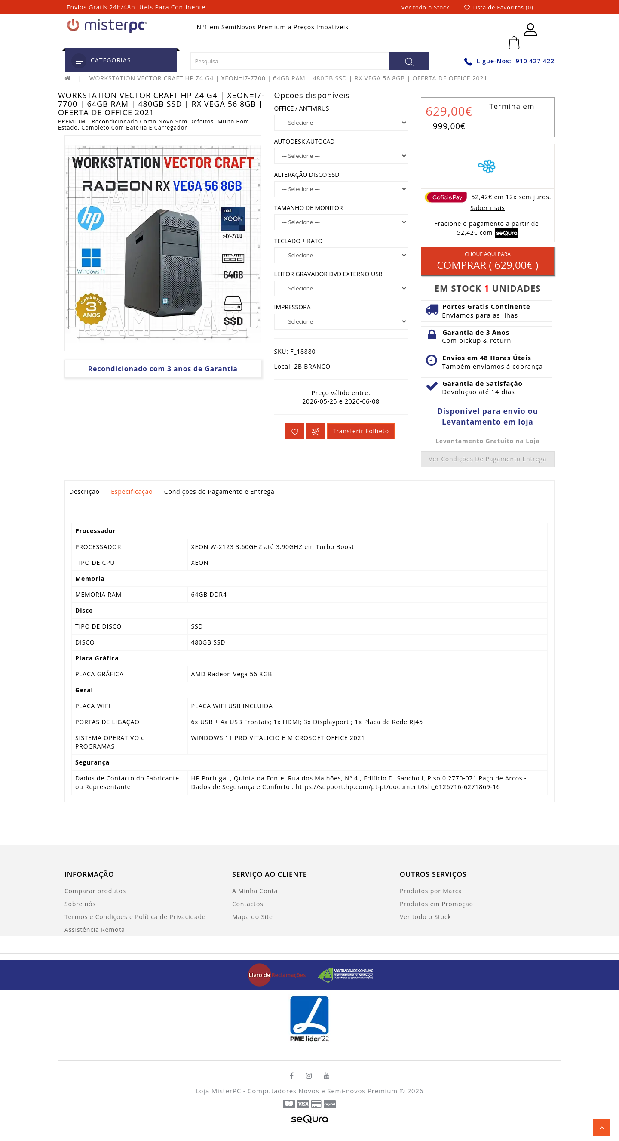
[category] (78, 60)
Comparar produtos (95, 891)
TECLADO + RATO (298, 241)
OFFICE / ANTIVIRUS (301, 108)
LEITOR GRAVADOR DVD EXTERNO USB (328, 274)
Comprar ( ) (487, 261)
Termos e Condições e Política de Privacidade (135, 917)
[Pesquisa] (409, 61)
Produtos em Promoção (436, 904)
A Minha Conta (255, 891)
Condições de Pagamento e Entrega (219, 491)
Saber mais (487, 208)
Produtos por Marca (431, 891)
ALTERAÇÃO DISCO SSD (307, 174)
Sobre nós (80, 904)
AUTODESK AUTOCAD (304, 141)
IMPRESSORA (292, 307)
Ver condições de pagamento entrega (487, 459)
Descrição (84, 491)
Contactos (248, 904)
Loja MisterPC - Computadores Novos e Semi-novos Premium (297, 1090)
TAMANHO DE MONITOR (308, 208)
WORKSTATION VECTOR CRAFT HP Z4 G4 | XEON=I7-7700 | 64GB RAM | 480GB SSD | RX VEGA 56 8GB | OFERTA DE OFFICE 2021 (288, 78)
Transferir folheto (361, 431)
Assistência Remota (94, 929)
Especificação (132, 491)
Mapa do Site (252, 917)
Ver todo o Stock (425, 7)
